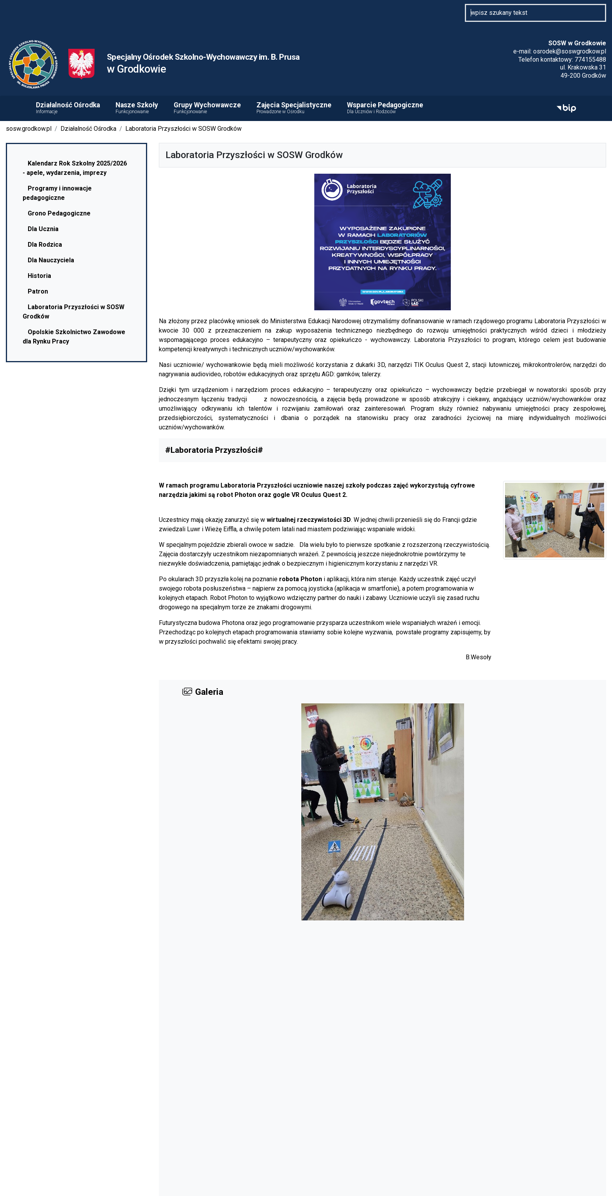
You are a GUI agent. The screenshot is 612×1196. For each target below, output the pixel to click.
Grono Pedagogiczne (57, 213)
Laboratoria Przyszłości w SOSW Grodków (183, 128)
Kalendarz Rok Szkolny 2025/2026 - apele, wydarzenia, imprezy (75, 168)
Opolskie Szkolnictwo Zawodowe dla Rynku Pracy (74, 336)
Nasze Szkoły (137, 108)
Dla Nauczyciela (48, 260)
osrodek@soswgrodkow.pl (569, 51)
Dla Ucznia (41, 229)
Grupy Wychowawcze (207, 108)
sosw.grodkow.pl (29, 128)
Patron (35, 291)
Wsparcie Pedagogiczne (385, 108)
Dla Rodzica (42, 244)
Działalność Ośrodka (68, 108)
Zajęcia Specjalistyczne (293, 108)
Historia (37, 275)
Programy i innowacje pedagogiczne (57, 193)
